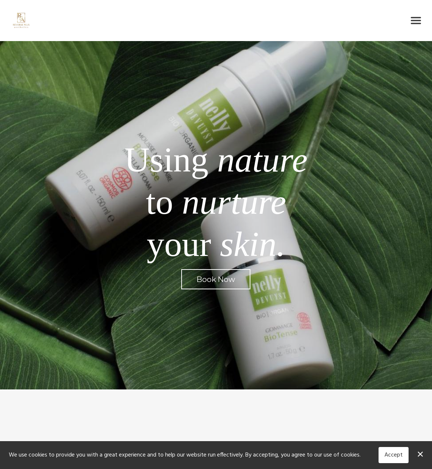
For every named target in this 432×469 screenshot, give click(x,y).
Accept (393, 455)
